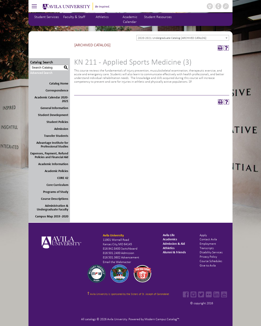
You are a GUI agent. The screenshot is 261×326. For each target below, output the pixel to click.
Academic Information (53, 164)
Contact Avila (208, 239)
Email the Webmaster (117, 262)
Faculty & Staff (74, 17)
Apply (203, 235)
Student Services (46, 17)
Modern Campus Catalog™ (162, 319)
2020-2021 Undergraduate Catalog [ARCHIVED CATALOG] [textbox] (172, 38)
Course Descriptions (54, 199)
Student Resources (158, 17)
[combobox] (182, 38)
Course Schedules (211, 261)
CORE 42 (62, 178)
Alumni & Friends (174, 252)
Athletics (102, 17)
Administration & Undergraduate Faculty (52, 207)
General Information (54, 108)
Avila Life (169, 235)
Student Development (53, 115)
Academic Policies (56, 171)
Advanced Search (41, 73)
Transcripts (207, 248)
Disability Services (211, 252)
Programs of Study (55, 192)
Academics (170, 239)
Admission (61, 129)
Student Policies (57, 122)
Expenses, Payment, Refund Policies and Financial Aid (49, 155)
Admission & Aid (174, 243)
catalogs (90, 319)
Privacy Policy (208, 256)
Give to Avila (208, 265)
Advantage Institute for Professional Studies (52, 144)
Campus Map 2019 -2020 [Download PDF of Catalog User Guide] (51, 216)
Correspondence (57, 90)
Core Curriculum (57, 185)
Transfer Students (56, 136)
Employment (208, 243)
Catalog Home (58, 83)
